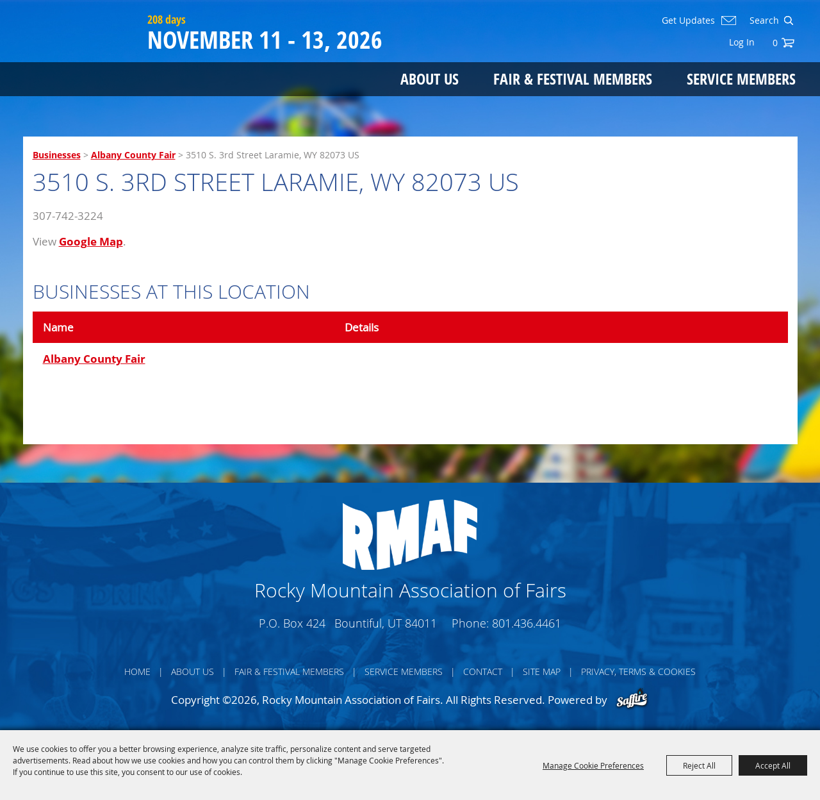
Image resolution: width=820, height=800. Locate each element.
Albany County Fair (133, 155)
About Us (429, 78)
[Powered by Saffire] (632, 699)
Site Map (542, 671)
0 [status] (775, 43)
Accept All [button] (773, 765)
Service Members (741, 78)
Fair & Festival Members (572, 78)
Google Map (91, 241)
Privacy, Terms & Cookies (638, 671)
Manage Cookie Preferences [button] (593, 765)
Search (788, 20)
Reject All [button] (699, 765)
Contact (482, 671)
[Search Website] (763, 20)
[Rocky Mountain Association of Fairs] (82, 59)
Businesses (57, 155)
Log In (742, 42)
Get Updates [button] (688, 20)
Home (137, 671)
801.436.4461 (526, 623)
